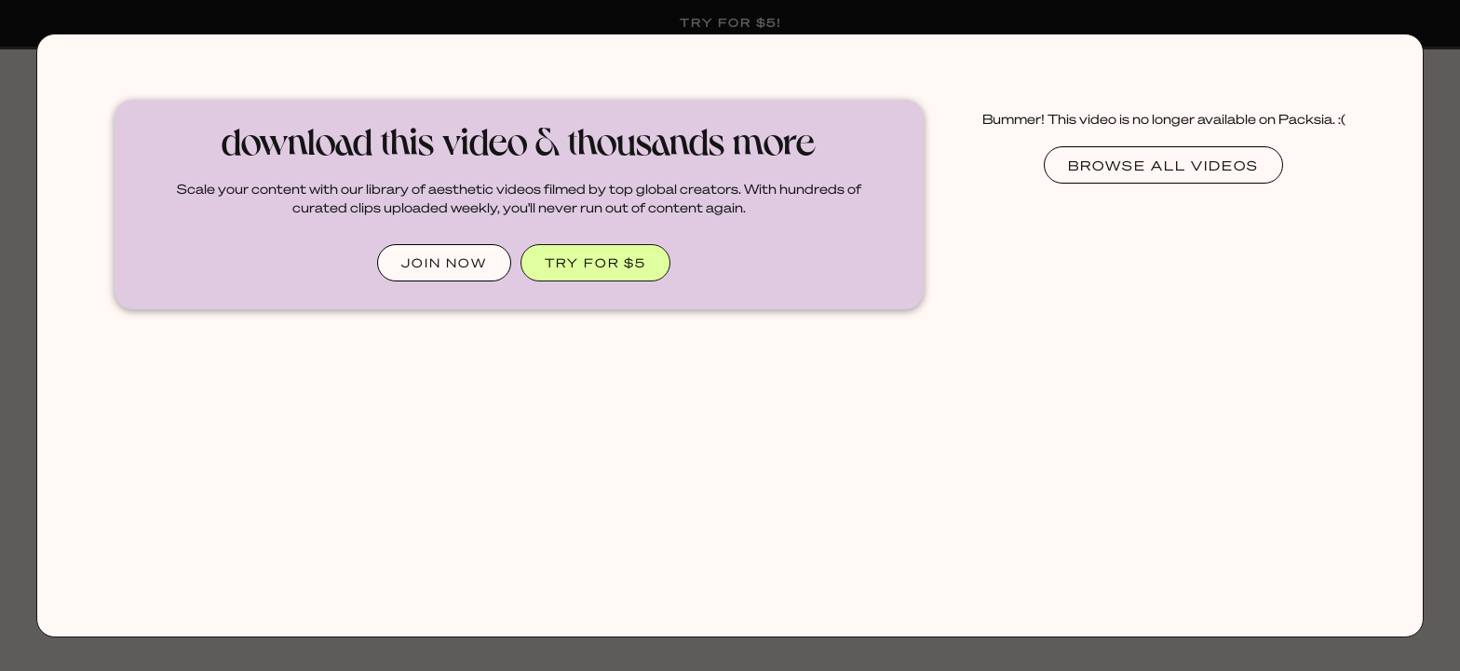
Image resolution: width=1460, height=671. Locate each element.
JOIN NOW (444, 262)
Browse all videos (1163, 165)
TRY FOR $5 (595, 262)
